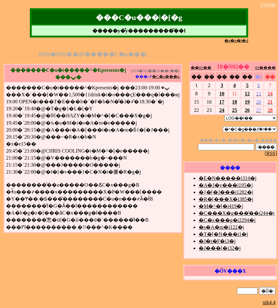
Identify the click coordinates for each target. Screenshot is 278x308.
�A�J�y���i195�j (226, 185)
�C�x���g (166, 76)
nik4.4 (269, 302)
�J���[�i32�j (220, 248)
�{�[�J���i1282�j (226, 192)
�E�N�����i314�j (227, 178)
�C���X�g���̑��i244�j (237, 213)
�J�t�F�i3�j (217, 241)
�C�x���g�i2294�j (227, 220)
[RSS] (271, 153)
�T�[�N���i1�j (223, 234)
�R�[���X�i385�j (226, 199)
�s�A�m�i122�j (221, 227)
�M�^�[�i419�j (221, 206)
